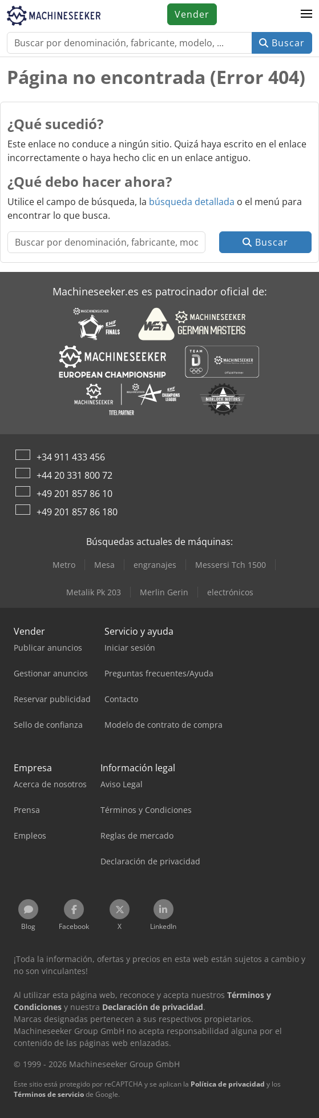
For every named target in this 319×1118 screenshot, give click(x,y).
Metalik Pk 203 (93, 592)
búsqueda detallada (192, 201)
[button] (306, 14)
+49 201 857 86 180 (77, 512)
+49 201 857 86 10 (74, 493)
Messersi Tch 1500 (230, 564)
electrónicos (230, 592)
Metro (64, 564)
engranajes (155, 564)
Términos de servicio (49, 1094)
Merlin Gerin (164, 592)
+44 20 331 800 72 (74, 475)
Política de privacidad (228, 1084)
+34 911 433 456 (71, 457)
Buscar (282, 43)
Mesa (104, 564)
